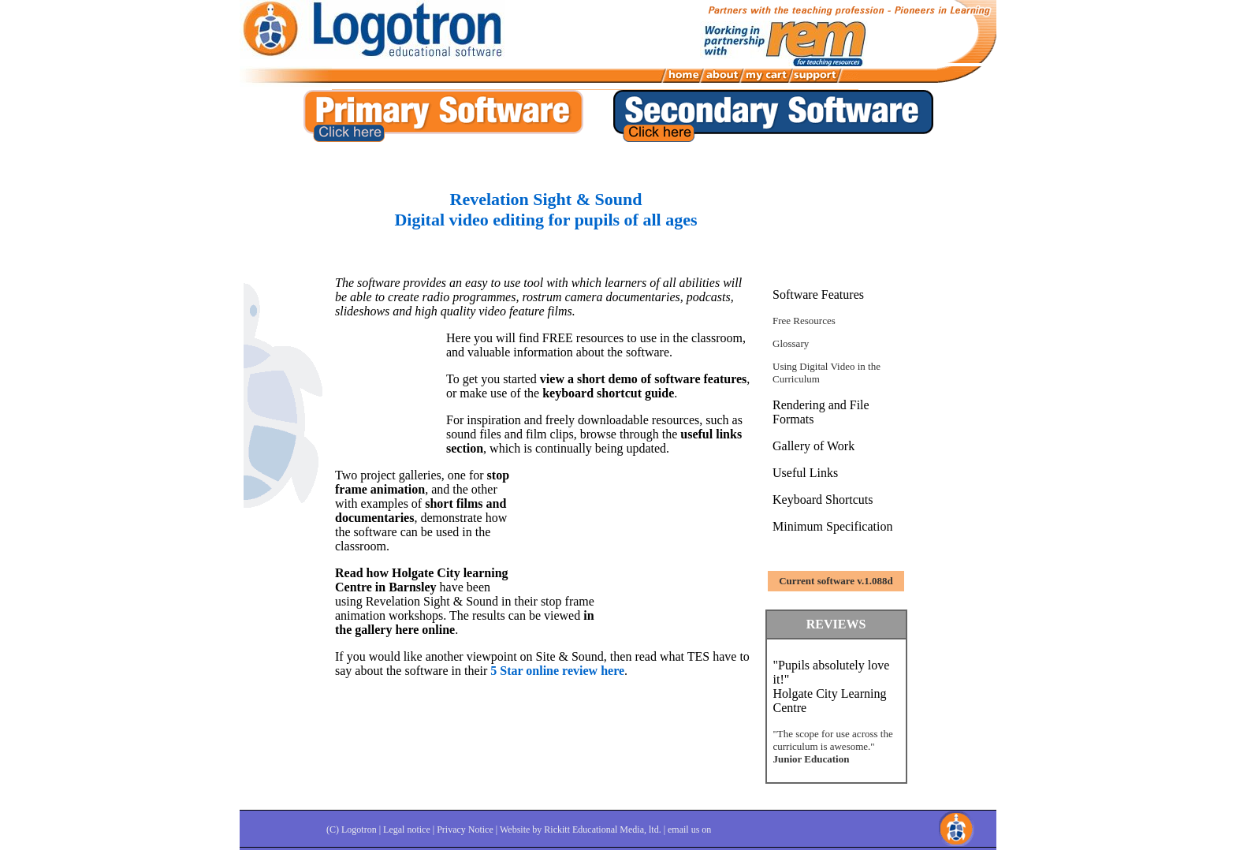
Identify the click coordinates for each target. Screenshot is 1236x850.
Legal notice (406, 829)
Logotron (359, 829)
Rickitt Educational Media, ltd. (602, 829)
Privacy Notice (465, 829)
